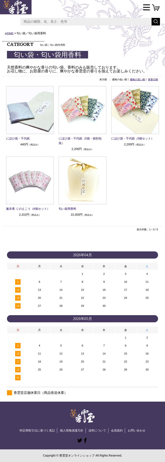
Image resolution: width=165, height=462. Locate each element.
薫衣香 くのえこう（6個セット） (28, 208)
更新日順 (153, 79)
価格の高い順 (137, 79)
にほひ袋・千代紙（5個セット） (132, 138)
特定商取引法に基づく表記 (37, 430)
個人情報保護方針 (71, 430)
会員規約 (117, 430)
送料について (97, 430)
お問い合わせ (136, 430)
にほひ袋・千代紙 (18, 138)
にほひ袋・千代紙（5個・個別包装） (80, 141)
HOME (9, 33)
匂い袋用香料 (67, 208)
